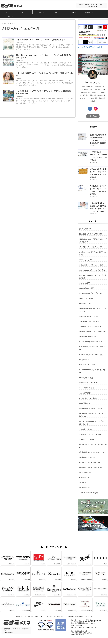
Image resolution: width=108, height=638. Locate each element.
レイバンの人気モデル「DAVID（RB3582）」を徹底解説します (42, 40)
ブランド (24, 12)
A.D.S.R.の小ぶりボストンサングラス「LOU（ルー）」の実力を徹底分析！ (98, 185)
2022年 (9, 23)
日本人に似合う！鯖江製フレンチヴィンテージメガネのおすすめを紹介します (98, 171)
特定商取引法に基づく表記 (75, 610)
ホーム (8, 12)
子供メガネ (40, 12)
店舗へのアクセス (21, 610)
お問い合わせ (89, 12)
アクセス (73, 12)
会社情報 (49, 610)
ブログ (57, 12)
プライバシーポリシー (60, 610)
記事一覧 (42, 610)
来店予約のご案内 (33, 610)
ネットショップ (8, 16)
